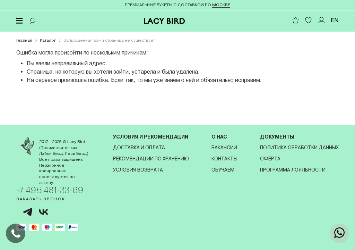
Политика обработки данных (299, 147)
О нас (219, 137)
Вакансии (224, 147)
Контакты (224, 158)
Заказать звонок (40, 199)
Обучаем (222, 170)
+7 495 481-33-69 (50, 190)
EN (335, 20)
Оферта (270, 158)
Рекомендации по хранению (151, 158)
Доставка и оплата (139, 147)
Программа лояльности (293, 170)
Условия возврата (138, 170)
